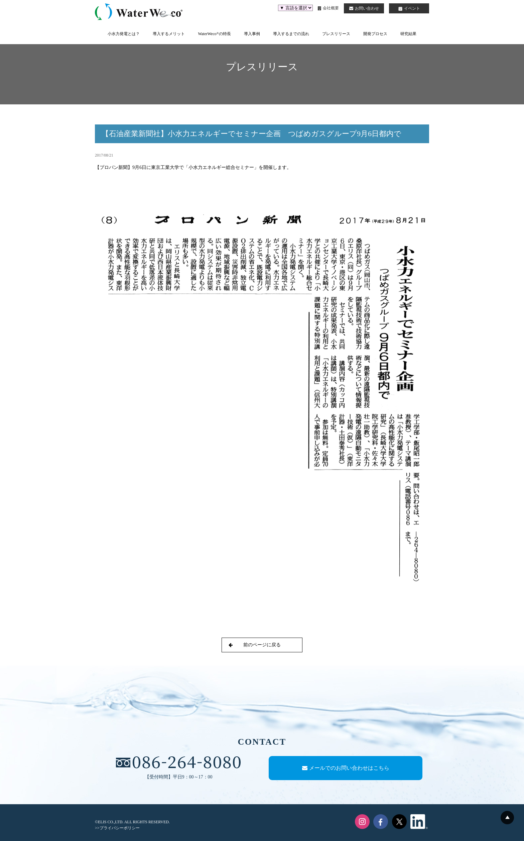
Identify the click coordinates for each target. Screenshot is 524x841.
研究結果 (408, 33)
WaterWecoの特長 (214, 33)
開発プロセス (375, 33)
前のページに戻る (255, 644)
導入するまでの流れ (291, 33)
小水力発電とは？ (124, 33)
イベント (409, 8)
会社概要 (328, 8)
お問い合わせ (364, 8)
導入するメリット (169, 33)
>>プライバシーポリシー (117, 828)
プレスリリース (336, 33)
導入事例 (252, 33)
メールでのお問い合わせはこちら (345, 768)
